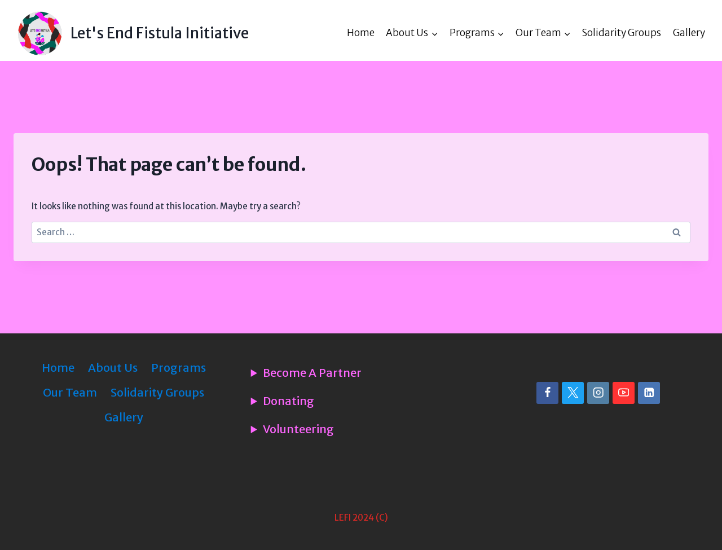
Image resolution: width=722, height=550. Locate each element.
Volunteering (298, 429)
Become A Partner (312, 373)
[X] (573, 393)
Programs (178, 367)
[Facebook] (547, 393)
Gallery (689, 33)
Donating (288, 401)
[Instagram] (598, 393)
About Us (113, 367)
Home (361, 33)
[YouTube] (624, 393)
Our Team (70, 392)
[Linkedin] (649, 393)
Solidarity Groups (621, 33)
